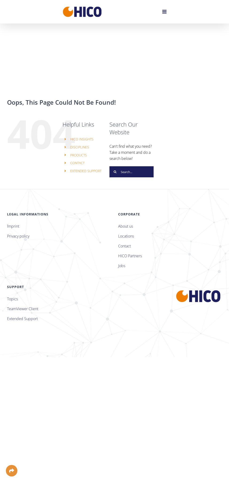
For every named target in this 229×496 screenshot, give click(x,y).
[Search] (114, 171)
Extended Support (22, 318)
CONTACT (77, 163)
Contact (124, 246)
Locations (126, 236)
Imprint (13, 226)
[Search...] (131, 171)
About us (125, 226)
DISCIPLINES (79, 147)
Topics (12, 299)
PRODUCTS (78, 155)
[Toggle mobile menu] (164, 11)
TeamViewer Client (22, 308)
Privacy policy (18, 236)
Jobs (121, 265)
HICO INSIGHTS (81, 139)
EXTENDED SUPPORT (85, 171)
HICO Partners (130, 255)
